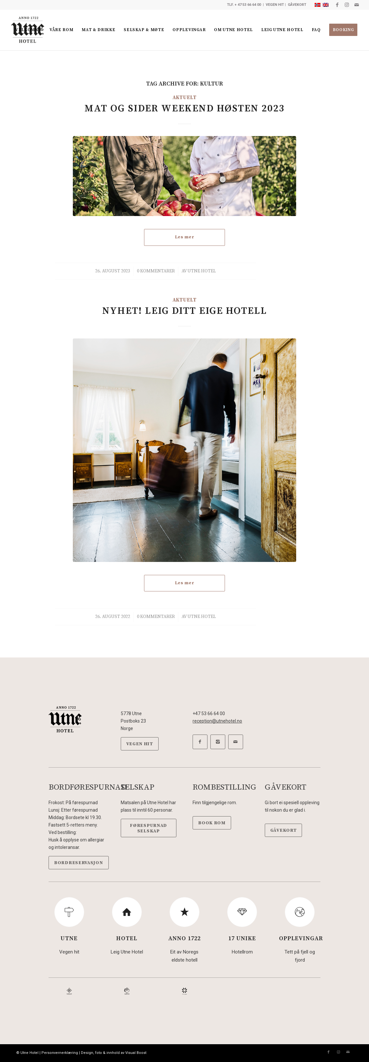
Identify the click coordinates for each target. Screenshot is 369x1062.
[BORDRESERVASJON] (79, 862)
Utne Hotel (201, 271)
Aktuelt (184, 98)
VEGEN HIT (275, 5)
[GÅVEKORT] (283, 830)
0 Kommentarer (156, 271)
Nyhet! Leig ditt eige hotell (184, 311)
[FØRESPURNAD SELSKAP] (148, 828)
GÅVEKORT (297, 5)
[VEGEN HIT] (140, 743)
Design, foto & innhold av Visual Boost (113, 1053)
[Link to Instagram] (347, 5)
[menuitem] (28, 30)
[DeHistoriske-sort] (69, 991)
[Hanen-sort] (126, 991)
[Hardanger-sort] (184, 991)
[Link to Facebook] (337, 5)
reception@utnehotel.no (217, 721)
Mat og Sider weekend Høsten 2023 (184, 108)
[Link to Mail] (357, 5)
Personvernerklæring (59, 1053)
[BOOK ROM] (212, 822)
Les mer (185, 237)
